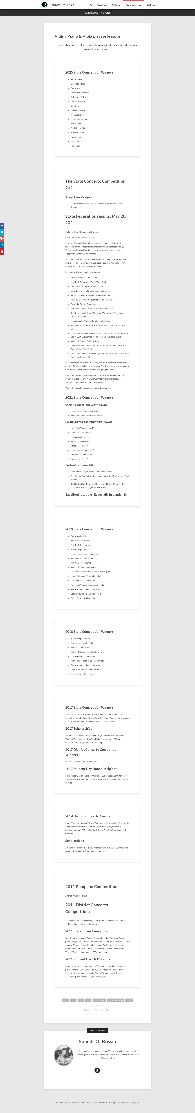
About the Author (97, 1035)
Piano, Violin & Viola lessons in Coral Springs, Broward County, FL (109, 1107)
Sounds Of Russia (62, 5)
